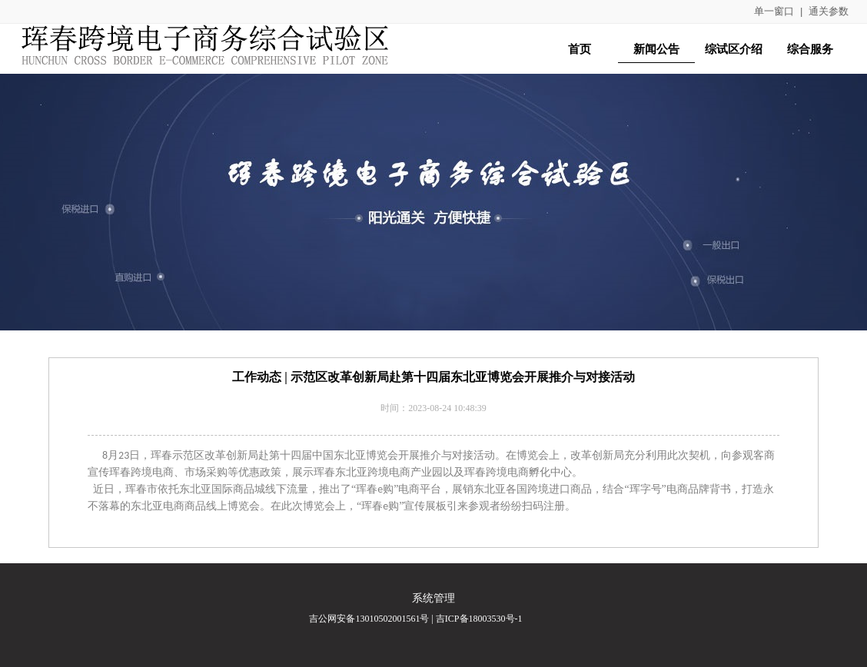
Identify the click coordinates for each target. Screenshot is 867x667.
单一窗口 (774, 11)
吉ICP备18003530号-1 (479, 618)
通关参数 (829, 11)
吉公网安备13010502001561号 (369, 618)
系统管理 (433, 598)
